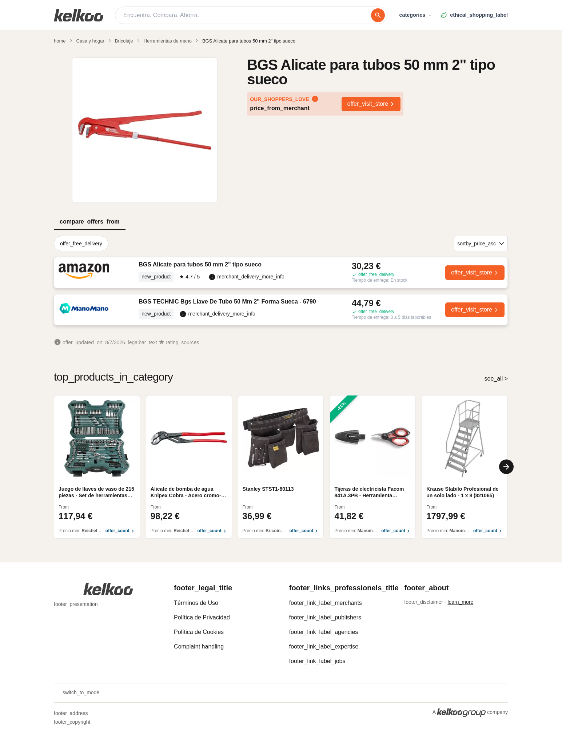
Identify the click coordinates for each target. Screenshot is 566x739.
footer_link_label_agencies (323, 632)
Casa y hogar (90, 41)
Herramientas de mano (168, 41)
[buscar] (378, 15)
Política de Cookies (199, 632)
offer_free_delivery (81, 243)
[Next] (506, 466)
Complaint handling (199, 646)
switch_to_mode (76, 692)
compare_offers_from (90, 221)
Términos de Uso (196, 603)
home (60, 41)
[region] (281, 467)
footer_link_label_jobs (317, 661)
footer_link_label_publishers (325, 617)
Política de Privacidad (202, 617)
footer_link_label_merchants (325, 603)
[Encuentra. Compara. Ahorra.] (247, 15)
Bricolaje (124, 41)
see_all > (496, 378)
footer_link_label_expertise (323, 646)
